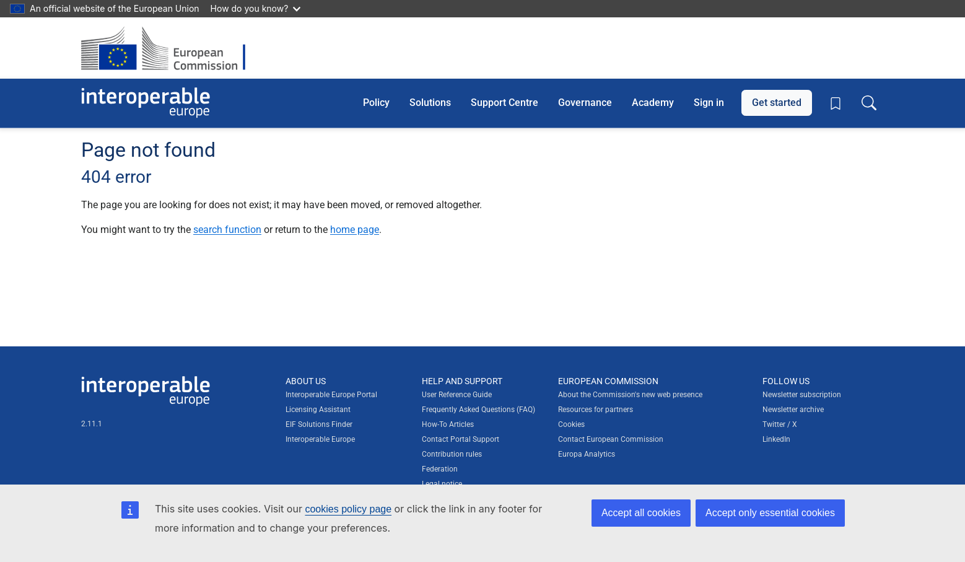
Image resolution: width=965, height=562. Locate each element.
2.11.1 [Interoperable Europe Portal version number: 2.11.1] (91, 423)
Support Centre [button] (504, 102)
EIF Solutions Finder (319, 424)
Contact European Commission (610, 439)
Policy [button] (376, 102)
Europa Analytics (586, 454)
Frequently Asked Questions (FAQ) (478, 409)
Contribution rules (452, 454)
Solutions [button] (430, 102)
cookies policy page (348, 509)
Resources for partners (595, 409)
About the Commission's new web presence (630, 394)
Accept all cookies (641, 512)
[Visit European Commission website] (169, 48)
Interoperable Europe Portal (331, 394)
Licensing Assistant (318, 409)
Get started (776, 102)
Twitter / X (779, 424)
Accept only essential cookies (770, 512)
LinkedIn (776, 439)
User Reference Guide (457, 394)
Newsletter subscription (801, 394)
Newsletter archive (793, 409)
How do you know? (256, 8)
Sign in (709, 102)
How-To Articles (448, 424)
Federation (440, 469)
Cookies (571, 424)
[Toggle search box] (869, 103)
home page (354, 229)
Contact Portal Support (460, 439)
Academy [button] (653, 102)
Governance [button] (585, 102)
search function (227, 229)
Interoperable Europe (320, 439)
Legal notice (442, 484)
